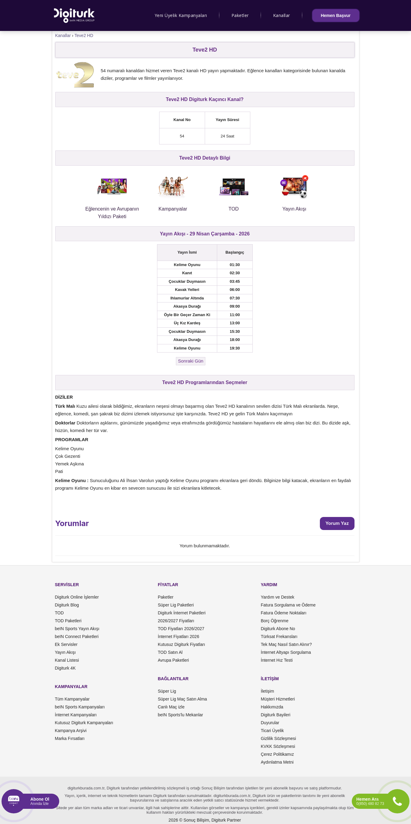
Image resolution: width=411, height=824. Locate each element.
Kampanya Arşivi (71, 730)
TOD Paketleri (68, 620)
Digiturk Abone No (278, 628)
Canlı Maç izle (171, 706)
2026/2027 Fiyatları (176, 620)
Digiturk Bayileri (275, 714)
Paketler (240, 15)
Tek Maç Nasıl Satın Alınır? (286, 644)
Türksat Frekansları (279, 636)
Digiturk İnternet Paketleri (182, 612)
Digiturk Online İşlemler (77, 597)
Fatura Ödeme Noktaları (284, 612)
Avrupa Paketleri (173, 660)
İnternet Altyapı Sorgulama (286, 652)
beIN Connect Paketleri (77, 636)
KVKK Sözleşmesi (278, 746)
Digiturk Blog (67, 605)
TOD (59, 612)
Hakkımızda (272, 706)
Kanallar (281, 15)
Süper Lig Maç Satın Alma (182, 699)
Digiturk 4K (65, 668)
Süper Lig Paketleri (176, 605)
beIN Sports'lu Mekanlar (180, 714)
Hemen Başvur (336, 15)
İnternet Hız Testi (277, 660)
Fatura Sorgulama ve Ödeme (288, 605)
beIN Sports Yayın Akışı (77, 628)
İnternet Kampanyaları (76, 714)
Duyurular (270, 722)
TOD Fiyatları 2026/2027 (181, 628)
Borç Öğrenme (275, 620)
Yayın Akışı (65, 652)
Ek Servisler (66, 644)
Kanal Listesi (67, 660)
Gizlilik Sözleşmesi (278, 738)
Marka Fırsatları (70, 738)
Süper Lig (167, 691)
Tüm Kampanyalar (72, 699)
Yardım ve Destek (277, 597)
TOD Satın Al (170, 652)
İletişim (267, 691)
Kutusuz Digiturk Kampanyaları (84, 722)
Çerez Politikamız (277, 754)
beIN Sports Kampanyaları (80, 706)
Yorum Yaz (337, 523)
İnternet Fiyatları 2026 (178, 636)
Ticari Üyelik (272, 730)
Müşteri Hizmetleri (278, 699)
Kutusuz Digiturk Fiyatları (181, 644)
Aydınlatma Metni (277, 762)
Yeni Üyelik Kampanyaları (181, 15)
